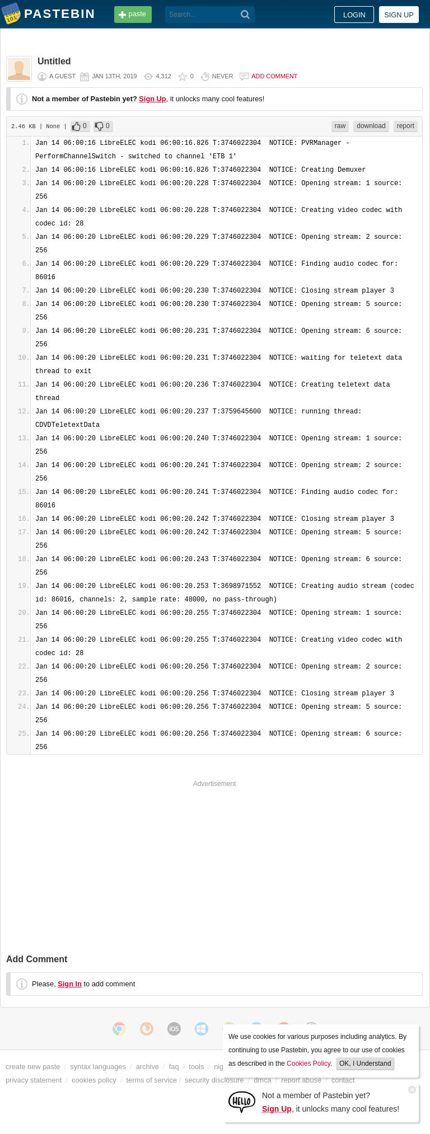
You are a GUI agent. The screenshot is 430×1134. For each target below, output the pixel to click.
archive (147, 1066)
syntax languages (98, 1066)
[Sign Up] (241, 1101)
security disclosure (214, 1080)
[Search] (245, 14)
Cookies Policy (308, 1063)
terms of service (152, 1080)
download (371, 126)
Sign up (399, 15)
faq (174, 1066)
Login (354, 15)
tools (196, 1066)
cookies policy (94, 1080)
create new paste (33, 1066)
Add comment (274, 76)
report (405, 126)
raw (340, 126)
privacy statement (34, 1080)
